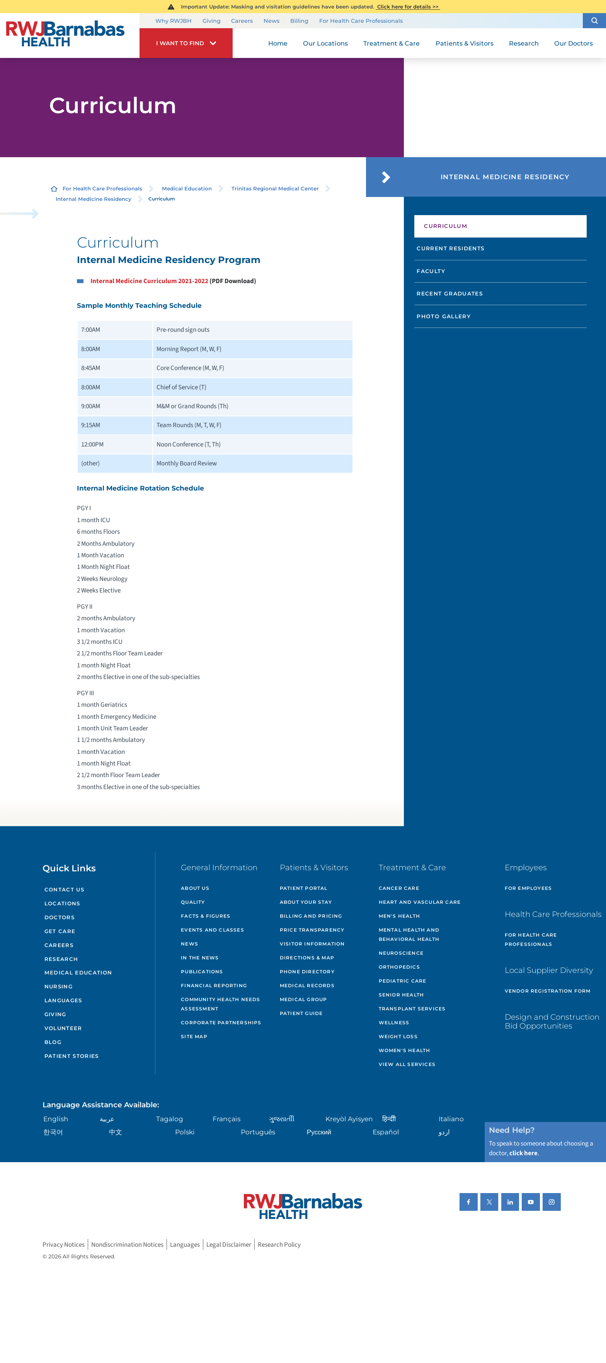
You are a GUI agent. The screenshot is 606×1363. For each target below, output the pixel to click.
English (55, 1119)
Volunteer (63, 1028)
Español (386, 1132)
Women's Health (405, 1050)
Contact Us (64, 889)
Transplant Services (412, 1009)
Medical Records (307, 985)
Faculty (431, 271)
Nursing (58, 986)
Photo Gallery (444, 316)
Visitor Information (312, 944)
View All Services (407, 1064)
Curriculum (445, 226)
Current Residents (451, 248)
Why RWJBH (173, 21)
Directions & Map (307, 958)
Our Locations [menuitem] (325, 43)
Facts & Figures (205, 916)
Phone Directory (307, 971)
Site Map (194, 1036)
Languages (63, 1000)
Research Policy (279, 1244)
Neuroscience (401, 953)
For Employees (528, 888)
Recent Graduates (450, 293)
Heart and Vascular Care (420, 902)
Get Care (60, 931)
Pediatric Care (403, 981)
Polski (185, 1132)
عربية (107, 1119)
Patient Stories (71, 1056)
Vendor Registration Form (548, 991)
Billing (299, 21)
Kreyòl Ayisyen (349, 1119)
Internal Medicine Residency (93, 199)
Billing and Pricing (311, 916)
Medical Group (303, 999)
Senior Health (401, 995)
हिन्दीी (389, 1119)
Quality (193, 902)
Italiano (451, 1119)
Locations (62, 903)
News (271, 21)
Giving (212, 21)
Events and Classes (212, 930)
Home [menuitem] (278, 43)
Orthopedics (399, 967)
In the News (200, 958)
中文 (115, 1132)
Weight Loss (398, 1036)
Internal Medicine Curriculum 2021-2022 (149, 281)
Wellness (394, 1022)
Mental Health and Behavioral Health (409, 934)
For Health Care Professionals (361, 21)
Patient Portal (304, 888)
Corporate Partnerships (221, 1022)
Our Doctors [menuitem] (573, 43)
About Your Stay (306, 902)
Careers (242, 21)
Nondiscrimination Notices (127, 1244)
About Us (195, 888)
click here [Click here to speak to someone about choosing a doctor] (523, 1153)
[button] (594, 20)
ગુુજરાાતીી (281, 1119)
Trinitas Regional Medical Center (275, 188)
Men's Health (399, 916)
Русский (319, 1132)
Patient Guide (301, 1013)
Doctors (59, 917)
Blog (52, 1042)
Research (61, 959)
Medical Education (187, 188)
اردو (444, 1132)
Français (226, 1119)
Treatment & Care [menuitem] (391, 43)
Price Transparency (312, 930)
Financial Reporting (214, 985)
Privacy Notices (64, 1244)
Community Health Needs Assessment (220, 1004)
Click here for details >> (408, 6)
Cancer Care (399, 888)
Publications (202, 971)
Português (258, 1132)
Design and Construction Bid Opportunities (552, 1021)
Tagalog (169, 1119)
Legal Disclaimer (228, 1244)
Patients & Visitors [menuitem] (465, 43)
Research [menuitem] (524, 43)
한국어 (53, 1132)
